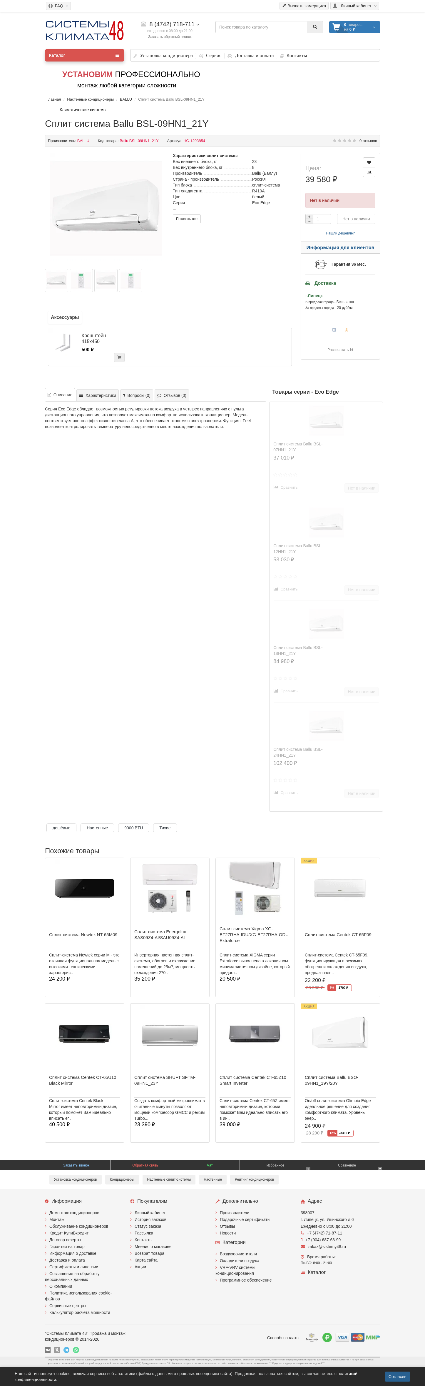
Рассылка (144, 1233)
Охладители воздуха (239, 1260)
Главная (53, 99)
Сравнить (285, 487)
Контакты (143, 1239)
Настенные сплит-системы (169, 1179)
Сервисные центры (67, 1305)
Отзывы (227, 1226)
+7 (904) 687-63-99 (321, 1239)
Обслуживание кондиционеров (78, 1226)
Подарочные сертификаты (245, 1219)
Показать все (187, 219)
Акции (140, 1266)
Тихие (164, 828)
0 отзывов (368, 141)
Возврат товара (149, 1253)
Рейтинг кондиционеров (254, 1179)
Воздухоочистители (238, 1254)
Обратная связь (145, 1165)
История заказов (150, 1219)
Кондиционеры (122, 1179)
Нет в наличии (356, 219)
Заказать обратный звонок (169, 37)
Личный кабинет (150, 1212)
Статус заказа (148, 1226)
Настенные (97, 828)
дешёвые (61, 828)
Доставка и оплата (67, 1260)
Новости (228, 1233)
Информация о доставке (72, 1253)
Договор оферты (65, 1239)
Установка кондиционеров (75, 1179)
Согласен (397, 1376)
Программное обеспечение (246, 1280)
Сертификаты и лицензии (73, 1266)
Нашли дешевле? (340, 233)
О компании (60, 1286)
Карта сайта (146, 1260)
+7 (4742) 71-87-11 (321, 1233)
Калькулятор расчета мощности (79, 1312)
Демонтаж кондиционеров (74, 1212)
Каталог (84, 55)
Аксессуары (65, 317)
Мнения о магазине (153, 1246)
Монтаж (56, 1219)
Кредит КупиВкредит (68, 1233)
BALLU (126, 99)
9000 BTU (133, 828)
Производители (234, 1212)
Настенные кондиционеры (90, 99)
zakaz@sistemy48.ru (323, 1246)
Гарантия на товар (67, 1246)
